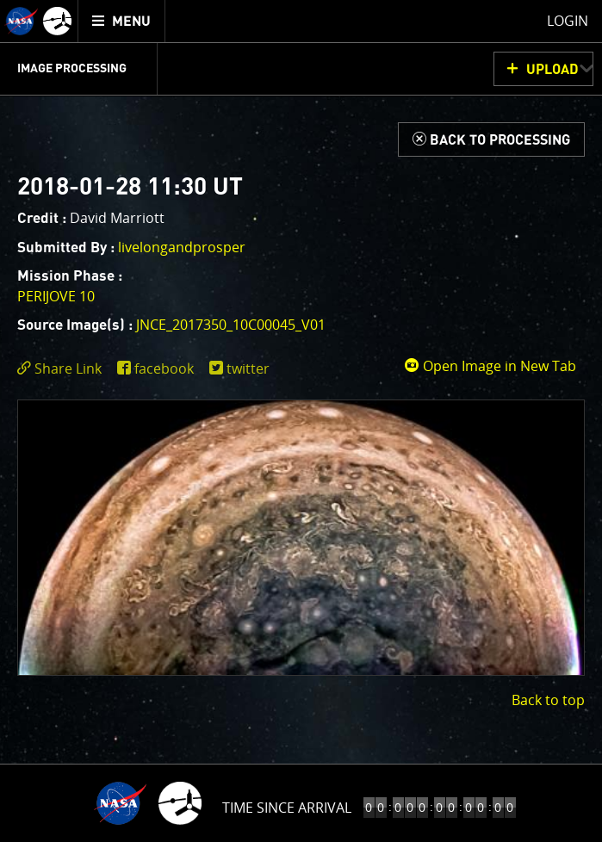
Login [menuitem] (567, 20)
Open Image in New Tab (490, 365)
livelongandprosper (181, 247)
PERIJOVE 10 (56, 296)
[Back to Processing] (491, 139)
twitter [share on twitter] (248, 368)
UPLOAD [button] (552, 70)
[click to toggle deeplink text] (63, 368)
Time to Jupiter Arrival (286, 807)
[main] (301, 421)
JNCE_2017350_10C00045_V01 (231, 324)
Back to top (548, 700)
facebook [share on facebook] (164, 368)
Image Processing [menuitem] (72, 69)
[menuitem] (121, 21)
